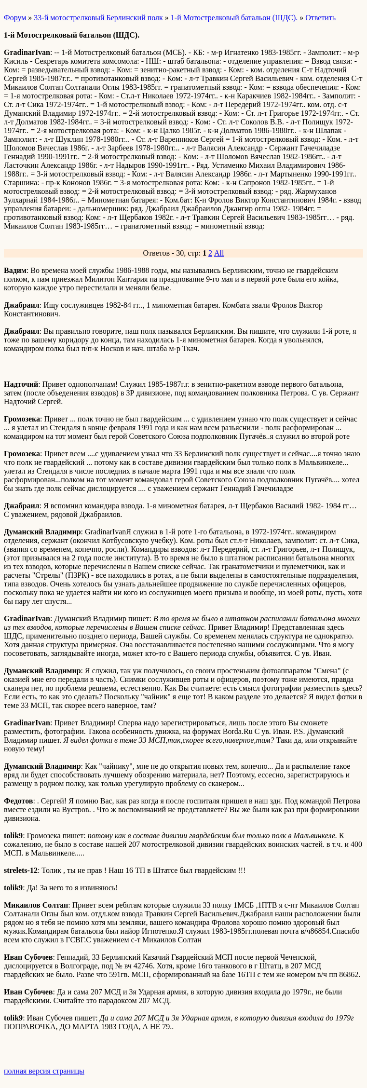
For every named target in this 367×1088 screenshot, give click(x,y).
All (219, 253)
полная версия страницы (44, 1071)
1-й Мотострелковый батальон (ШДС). (234, 18)
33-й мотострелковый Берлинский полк (98, 18)
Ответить (320, 18)
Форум (15, 18)
